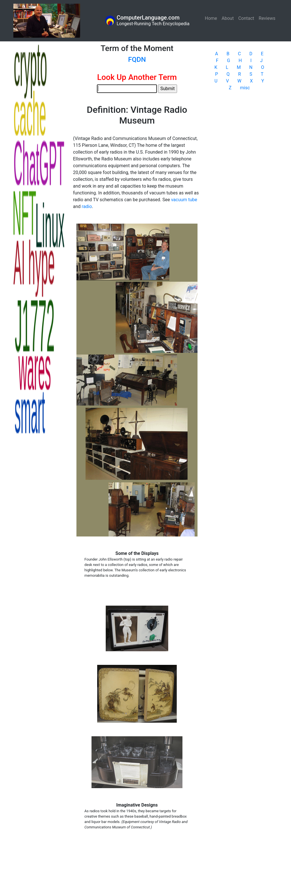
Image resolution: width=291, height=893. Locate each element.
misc (245, 87)
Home (212, 18)
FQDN (137, 59)
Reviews (267, 18)
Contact (246, 18)
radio (87, 206)
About (228, 18)
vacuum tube (184, 199)
